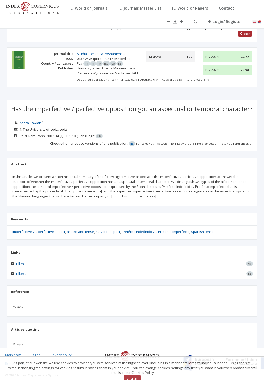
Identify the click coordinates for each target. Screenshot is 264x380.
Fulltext (20, 263)
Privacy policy (61, 355)
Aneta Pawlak (30, 123)
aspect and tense (80, 231)
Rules (36, 355)
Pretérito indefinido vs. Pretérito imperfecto (155, 231)
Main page (13, 355)
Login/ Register (225, 21)
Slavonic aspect (108, 231)
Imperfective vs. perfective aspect (38, 231)
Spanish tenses (203, 231)
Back (245, 33)
